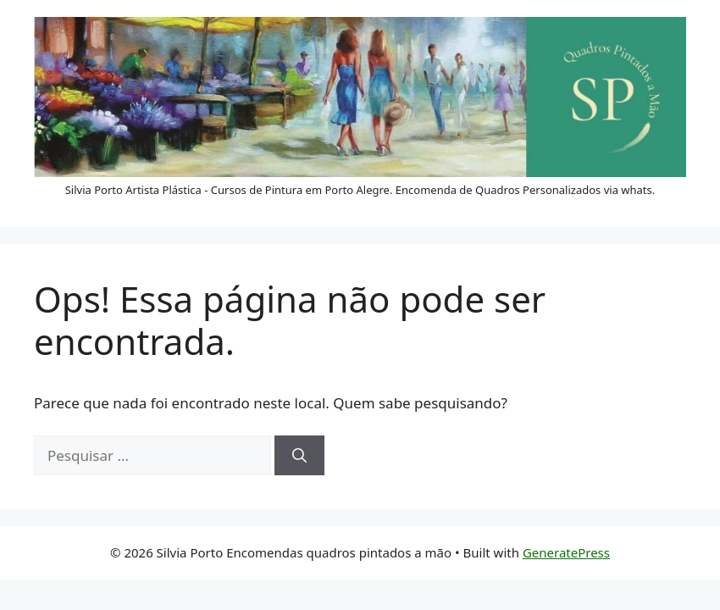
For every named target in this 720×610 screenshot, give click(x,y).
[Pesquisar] (299, 455)
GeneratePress (566, 552)
